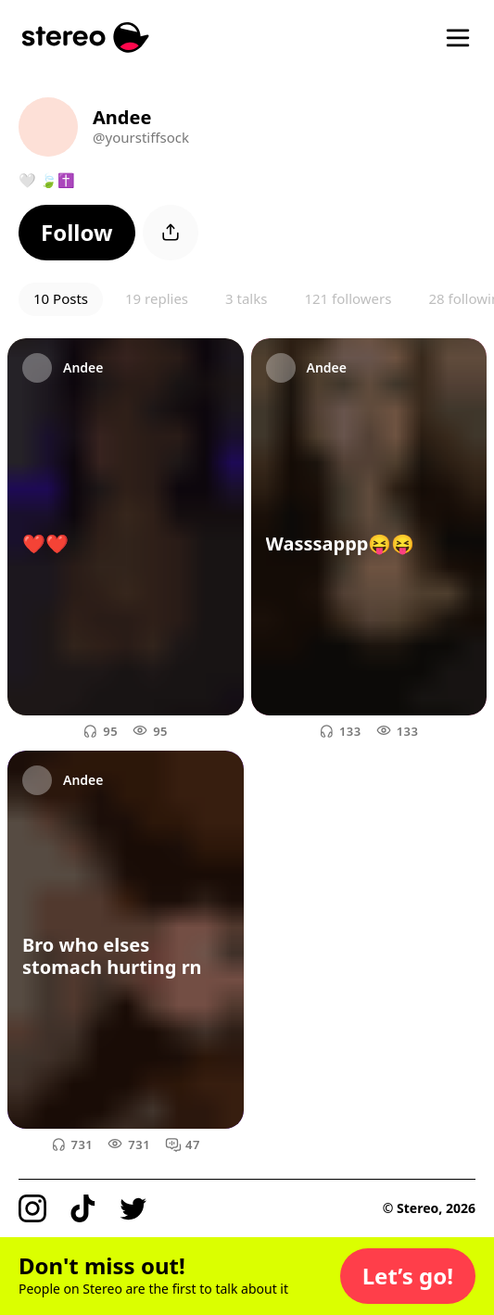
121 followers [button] (347, 298)
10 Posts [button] (60, 298)
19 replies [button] (156, 298)
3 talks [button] (246, 298)
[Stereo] (85, 37)
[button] (77, 232)
